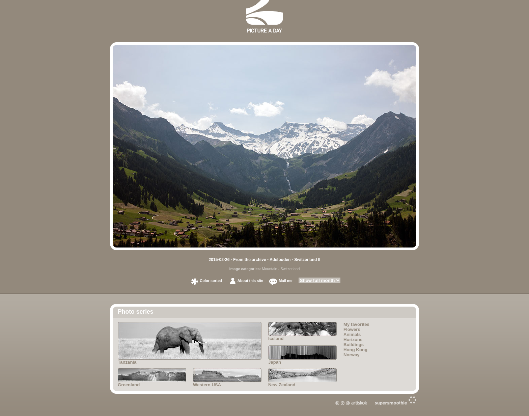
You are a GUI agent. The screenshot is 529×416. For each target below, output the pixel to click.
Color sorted (211, 281)
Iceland (302, 331)
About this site (250, 281)
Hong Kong (355, 349)
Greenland (152, 377)
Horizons (352, 339)
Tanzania (189, 343)
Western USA (227, 377)
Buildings (353, 344)
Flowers (351, 329)
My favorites (356, 324)
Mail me (285, 281)
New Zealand (302, 377)
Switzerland (290, 269)
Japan (302, 355)
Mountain (269, 269)
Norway (351, 354)
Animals (352, 334)
